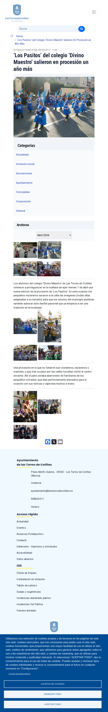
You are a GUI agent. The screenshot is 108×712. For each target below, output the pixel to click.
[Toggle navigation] (93, 12)
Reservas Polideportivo (30, 534)
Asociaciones (24, 173)
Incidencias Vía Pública (30, 604)
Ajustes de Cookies (53, 684)
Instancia (36, 482)
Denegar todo (52, 694)
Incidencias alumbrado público (34, 598)
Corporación (23, 201)
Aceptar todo (52, 704)
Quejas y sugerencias (29, 591)
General (20, 210)
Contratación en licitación (31, 579)
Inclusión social (25, 164)
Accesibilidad (24, 552)
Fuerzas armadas (26, 610)
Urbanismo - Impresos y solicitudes (37, 546)
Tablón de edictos (27, 585)
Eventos (21, 527)
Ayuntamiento (24, 182)
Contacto (22, 540)
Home (19, 36)
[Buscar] (81, 29)
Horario (35, 506)
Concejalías (23, 192)
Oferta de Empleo (26, 573)
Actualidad (22, 154)
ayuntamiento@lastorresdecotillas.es (52, 490)
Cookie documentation (19, 673)
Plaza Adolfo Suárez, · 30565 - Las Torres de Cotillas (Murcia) (61, 473)
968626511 (37, 498)
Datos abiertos (25, 559)
